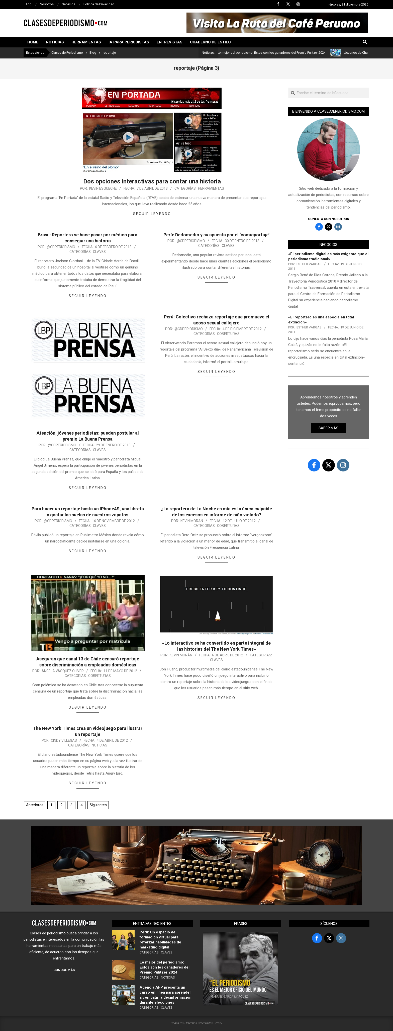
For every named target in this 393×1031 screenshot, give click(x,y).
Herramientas (211, 188)
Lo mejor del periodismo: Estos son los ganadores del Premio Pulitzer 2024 (275, 52)
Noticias (99, 745)
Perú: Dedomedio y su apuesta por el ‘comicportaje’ (216, 234)
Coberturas (228, 334)
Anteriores (34, 805)
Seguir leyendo (152, 214)
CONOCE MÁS (64, 970)
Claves (99, 252)
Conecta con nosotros (328, 219)
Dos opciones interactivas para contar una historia (152, 181)
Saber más (328, 428)
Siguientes (98, 805)
